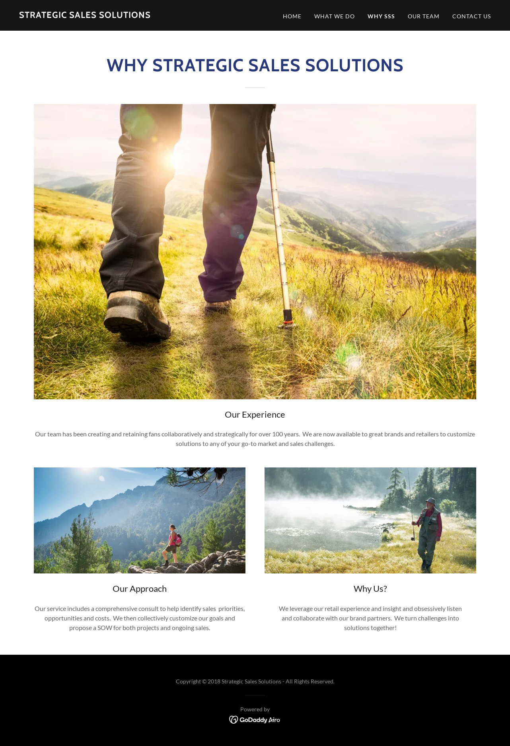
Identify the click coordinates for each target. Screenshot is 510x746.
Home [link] (292, 16)
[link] (85, 15)
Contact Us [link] (471, 16)
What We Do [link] (334, 16)
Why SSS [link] (381, 16)
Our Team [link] (424, 16)
